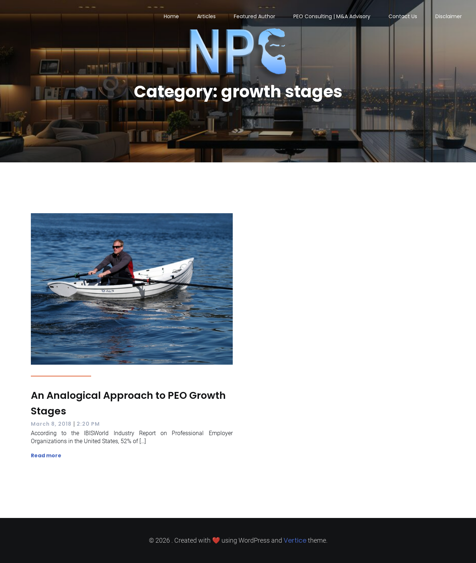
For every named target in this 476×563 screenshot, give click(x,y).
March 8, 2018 (51, 424)
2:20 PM (88, 424)
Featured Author (254, 16)
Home (171, 16)
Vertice (295, 540)
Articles (206, 16)
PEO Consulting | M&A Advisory (331, 16)
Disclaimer (448, 16)
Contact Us (402, 16)
